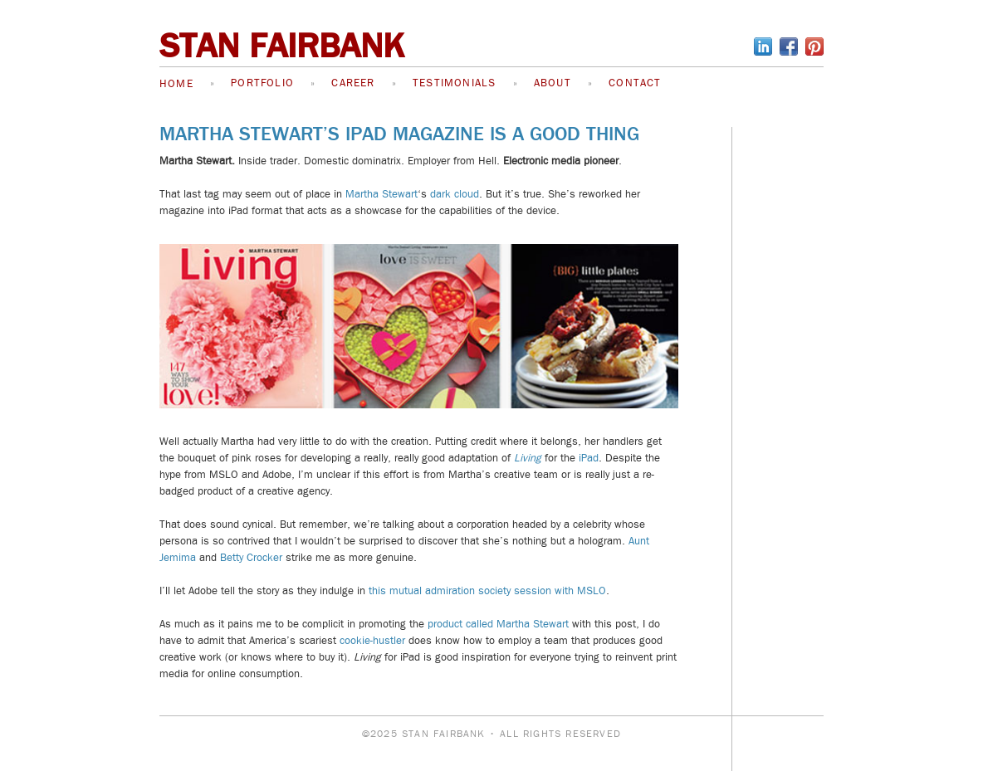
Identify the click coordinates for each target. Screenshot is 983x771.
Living (527, 458)
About (552, 83)
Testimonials (454, 83)
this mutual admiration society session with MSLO (485, 591)
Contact (635, 83)
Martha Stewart (381, 194)
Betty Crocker (251, 557)
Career (352, 83)
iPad (589, 458)
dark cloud (454, 194)
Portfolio (262, 83)
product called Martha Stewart (498, 624)
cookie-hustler (372, 640)
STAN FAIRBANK (281, 46)
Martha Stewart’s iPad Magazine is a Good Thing (399, 134)
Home (176, 83)
